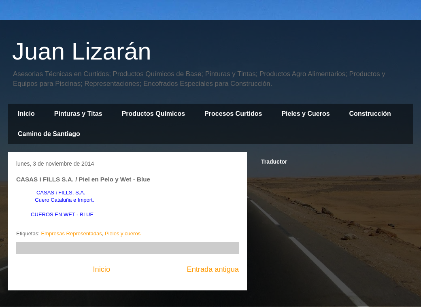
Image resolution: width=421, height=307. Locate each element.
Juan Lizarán (81, 51)
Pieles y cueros (122, 233)
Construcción (370, 113)
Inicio (26, 113)
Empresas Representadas (71, 233)
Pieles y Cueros (305, 113)
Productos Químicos (153, 113)
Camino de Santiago (49, 133)
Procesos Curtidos (233, 113)
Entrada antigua (213, 269)
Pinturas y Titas (78, 113)
